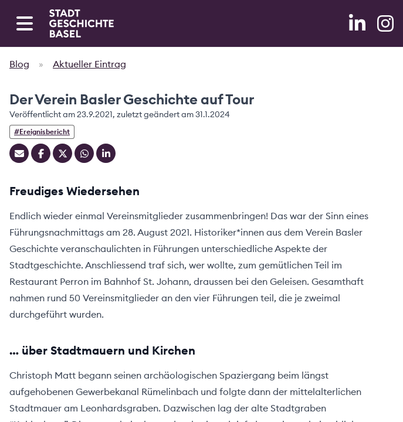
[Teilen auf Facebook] (40, 153)
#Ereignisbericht (42, 131)
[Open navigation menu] (24, 23)
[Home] (81, 23)
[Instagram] (385, 23)
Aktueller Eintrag (89, 64)
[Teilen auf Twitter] (62, 153)
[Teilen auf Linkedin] (106, 153)
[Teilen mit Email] (19, 153)
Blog (19, 64)
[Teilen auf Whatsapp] (84, 153)
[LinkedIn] (358, 23)
